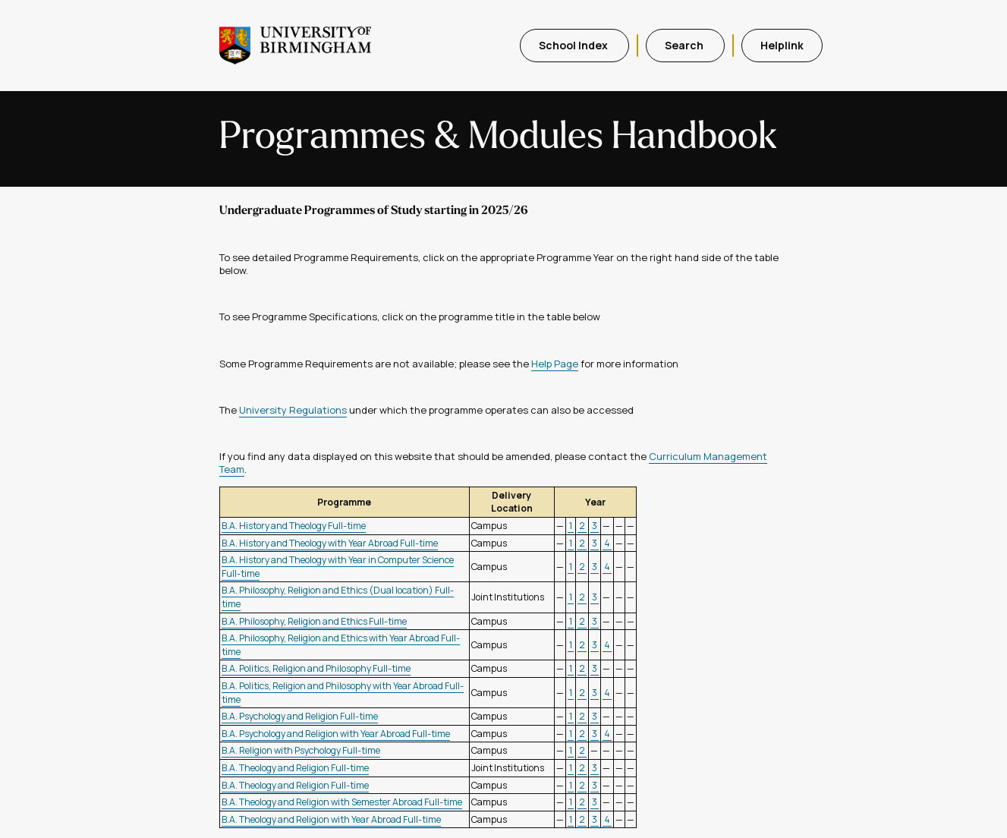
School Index (574, 45)
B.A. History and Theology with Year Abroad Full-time (330, 543)
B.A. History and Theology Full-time (294, 525)
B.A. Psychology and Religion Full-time (300, 716)
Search (685, 45)
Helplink (782, 45)
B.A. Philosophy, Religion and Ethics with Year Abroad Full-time (341, 645)
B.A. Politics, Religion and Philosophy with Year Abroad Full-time (343, 692)
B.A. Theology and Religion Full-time (295, 767)
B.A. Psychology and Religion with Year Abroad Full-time (336, 733)
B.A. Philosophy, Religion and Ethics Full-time (314, 621)
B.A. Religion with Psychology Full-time (301, 750)
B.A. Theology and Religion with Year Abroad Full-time (331, 819)
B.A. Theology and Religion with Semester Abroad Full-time (342, 801)
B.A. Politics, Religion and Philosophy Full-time (316, 668)
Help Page (554, 363)
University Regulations (293, 410)
